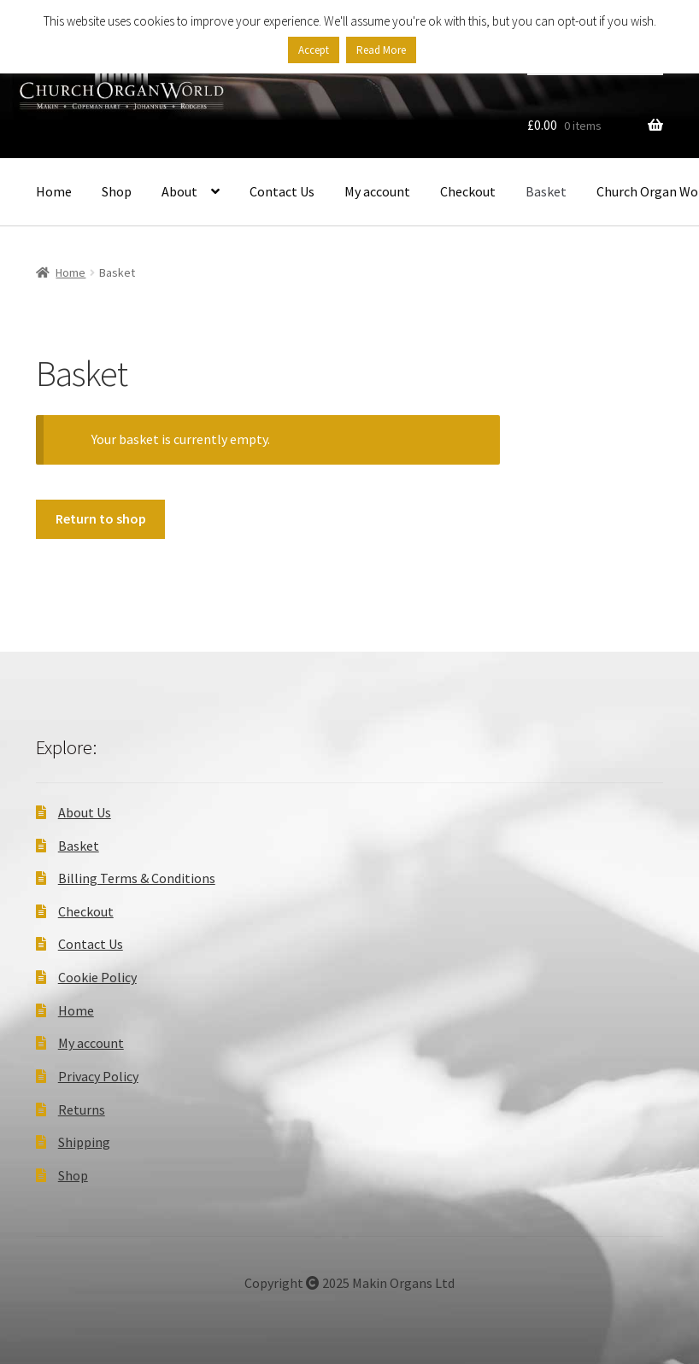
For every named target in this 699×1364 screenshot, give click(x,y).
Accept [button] (313, 50)
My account (377, 191)
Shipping (84, 1141)
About (179, 191)
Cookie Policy (97, 977)
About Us (84, 812)
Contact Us (282, 191)
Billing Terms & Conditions (136, 878)
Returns (81, 1109)
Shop (117, 191)
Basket (546, 191)
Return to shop (101, 518)
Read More (381, 50)
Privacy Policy (98, 1076)
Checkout (468, 191)
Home (54, 191)
